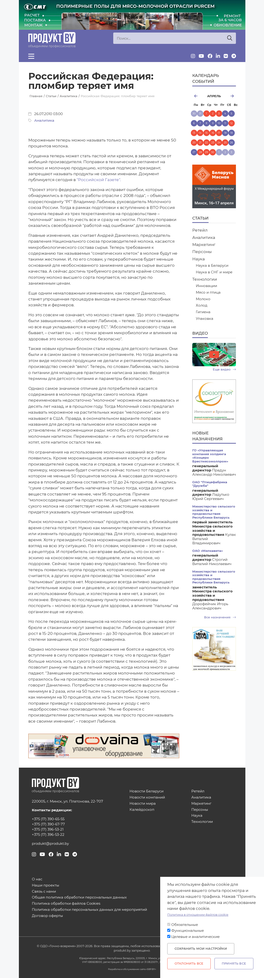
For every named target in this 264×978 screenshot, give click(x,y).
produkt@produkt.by (50, 843)
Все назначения (220, 617)
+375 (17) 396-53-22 (48, 834)
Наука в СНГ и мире (214, 272)
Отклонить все (189, 963)
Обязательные (184, 925)
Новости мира (143, 804)
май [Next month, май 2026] (230, 96)
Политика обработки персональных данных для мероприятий (89, 910)
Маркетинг (203, 244)
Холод (201, 306)
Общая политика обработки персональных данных (79, 897)
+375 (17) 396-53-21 (47, 829)
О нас (37, 879)
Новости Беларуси (146, 791)
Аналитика (44, 120)
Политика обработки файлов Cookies (66, 904)
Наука (198, 259)
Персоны (202, 251)
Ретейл (200, 230)
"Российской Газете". (99, 179)
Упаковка (204, 319)
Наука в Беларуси (212, 266)
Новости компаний (147, 797)
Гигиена (203, 312)
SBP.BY (151, 969)
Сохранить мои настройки (201, 948)
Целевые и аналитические (195, 937)
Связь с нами (44, 892)
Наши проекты (45, 885)
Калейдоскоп (142, 810)
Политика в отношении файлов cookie (197, 914)
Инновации (206, 286)
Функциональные (187, 930)
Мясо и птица (208, 293)
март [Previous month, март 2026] (197, 96)
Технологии (204, 279)
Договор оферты (47, 916)
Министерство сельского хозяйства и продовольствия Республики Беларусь (213, 512)
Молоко (203, 299)
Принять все (234, 963)
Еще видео (224, 369)
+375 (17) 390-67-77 (48, 824)
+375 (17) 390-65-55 (48, 819)
